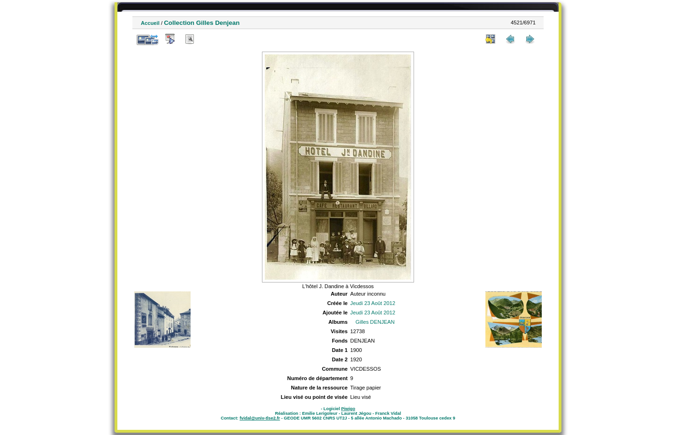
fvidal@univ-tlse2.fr (259, 418)
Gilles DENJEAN (374, 322)
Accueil (150, 23)
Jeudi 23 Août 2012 (372, 303)
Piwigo (348, 408)
